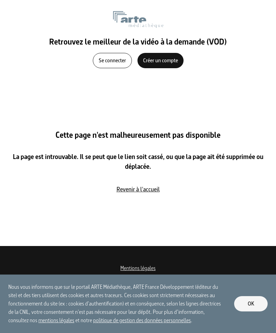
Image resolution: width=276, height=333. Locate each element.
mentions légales (56, 320)
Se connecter (112, 60)
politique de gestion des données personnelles (142, 320)
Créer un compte (160, 60)
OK (251, 303)
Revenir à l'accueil (138, 189)
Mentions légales (138, 268)
